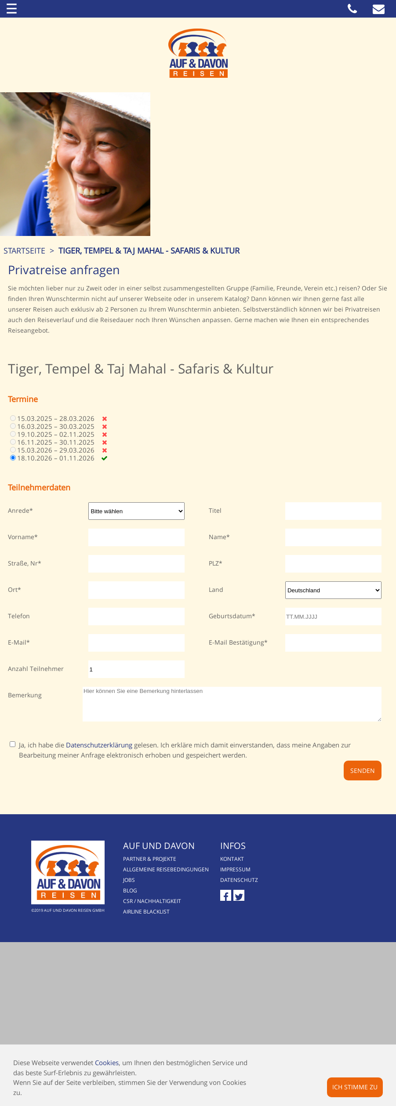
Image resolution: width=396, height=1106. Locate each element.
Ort (13, 749)
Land (216, 749)
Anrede (18, 670)
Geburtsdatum (230, 776)
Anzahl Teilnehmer (36, 828)
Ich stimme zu (355, 1087)
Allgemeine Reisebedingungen (182, 1033)
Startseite (30, 410)
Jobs (145, 1043)
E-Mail (17, 802)
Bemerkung (25, 855)
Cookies (107, 1062)
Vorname (21, 697)
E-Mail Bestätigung (236, 802)
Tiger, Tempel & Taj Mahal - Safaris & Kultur (154, 410)
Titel (215, 670)
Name (217, 697)
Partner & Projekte (166, 1022)
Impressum (271, 1033)
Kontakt (268, 1022)
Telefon (19, 776)
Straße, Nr (23, 723)
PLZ (214, 723)
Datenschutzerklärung (99, 911)
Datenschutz (275, 1043)
